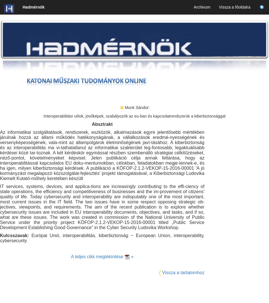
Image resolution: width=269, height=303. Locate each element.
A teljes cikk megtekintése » (102, 256)
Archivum (202, 7)
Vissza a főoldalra (234, 7)
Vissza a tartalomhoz (183, 272)
